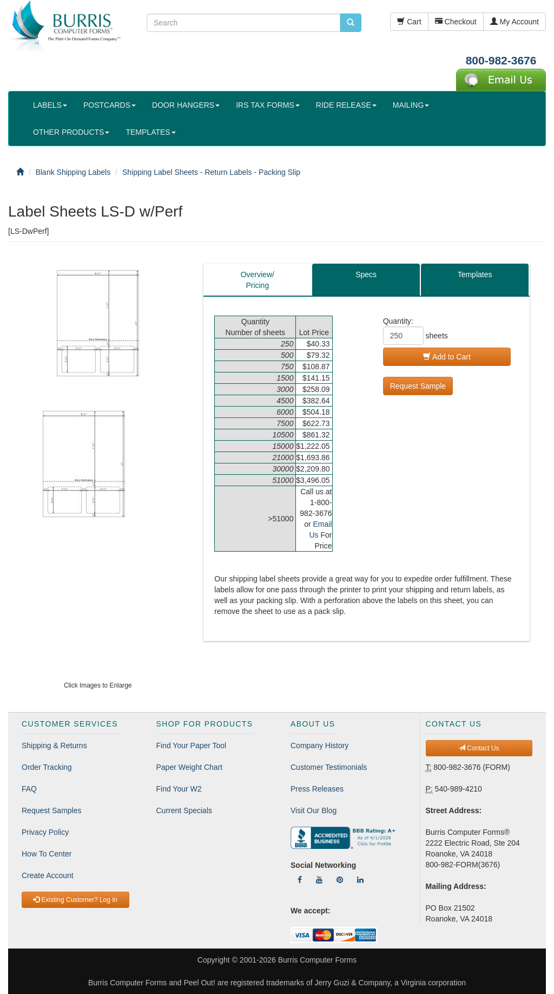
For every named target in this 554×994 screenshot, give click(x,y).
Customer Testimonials (329, 767)
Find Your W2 (179, 788)
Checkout (456, 21)
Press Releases (317, 788)
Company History (319, 745)
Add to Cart (447, 356)
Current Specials (184, 810)
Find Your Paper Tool (191, 745)
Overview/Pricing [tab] (257, 280)
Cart (409, 21)
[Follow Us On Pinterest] (339, 880)
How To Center (46, 853)
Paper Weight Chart (189, 767)
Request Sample (418, 386)
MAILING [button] (411, 105)
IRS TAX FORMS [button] (268, 105)
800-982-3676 (501, 60)
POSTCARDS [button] (109, 105)
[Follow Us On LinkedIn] (360, 880)
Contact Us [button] (479, 748)
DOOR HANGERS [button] (186, 105)
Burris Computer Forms (317, 960)
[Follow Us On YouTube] (319, 880)
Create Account (48, 875)
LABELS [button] (50, 105)
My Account (514, 21)
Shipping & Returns (54, 745)
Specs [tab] (366, 274)
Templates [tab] (475, 274)
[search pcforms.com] (350, 23)
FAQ (29, 788)
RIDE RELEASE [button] (346, 105)
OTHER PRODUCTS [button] (71, 132)
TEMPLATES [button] (150, 132)
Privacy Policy (45, 832)
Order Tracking (47, 767)
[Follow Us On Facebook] (300, 880)
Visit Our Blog (314, 810)
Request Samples (52, 810)
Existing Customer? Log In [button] (75, 900)
